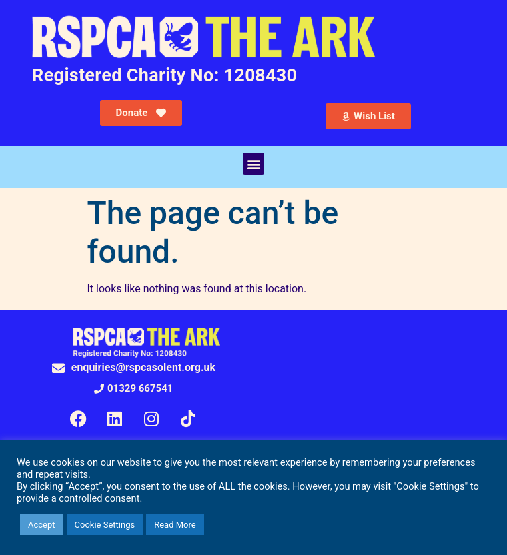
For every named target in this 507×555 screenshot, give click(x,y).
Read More (174, 525)
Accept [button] (41, 525)
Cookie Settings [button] (105, 525)
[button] (253, 164)
